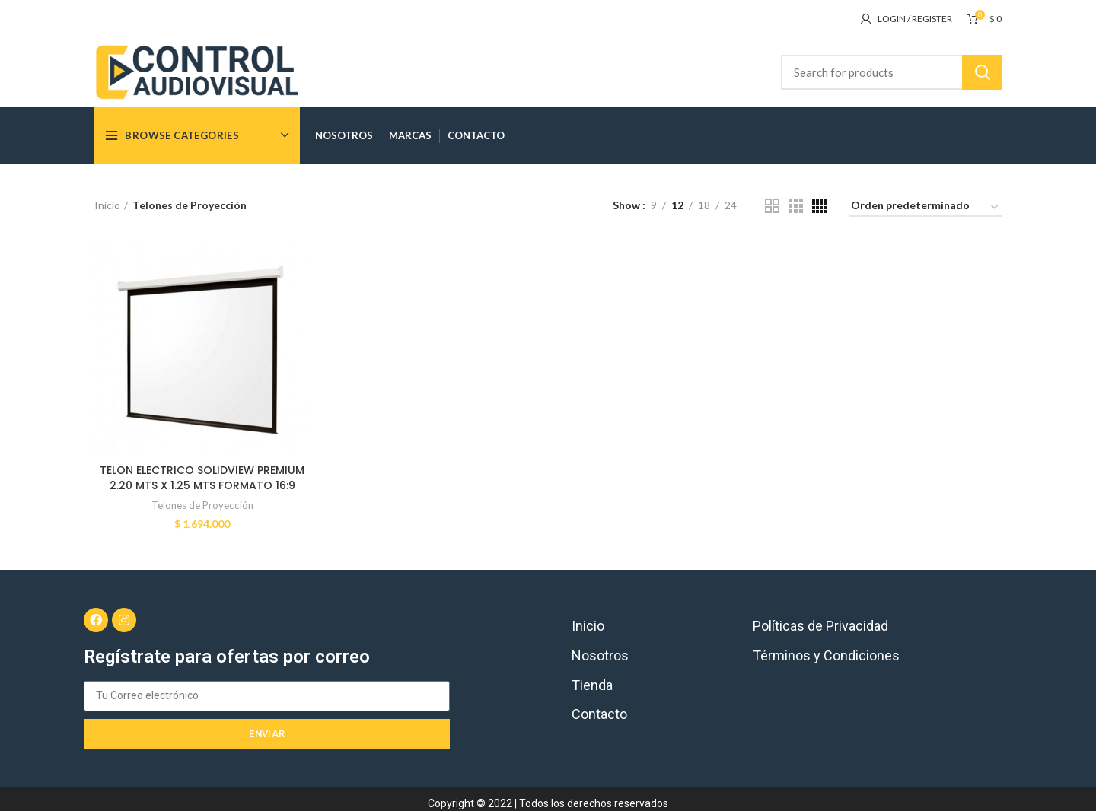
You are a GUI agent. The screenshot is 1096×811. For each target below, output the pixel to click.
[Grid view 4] (819, 206)
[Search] (891, 72)
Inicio (107, 205)
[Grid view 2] (772, 206)
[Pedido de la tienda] (925, 208)
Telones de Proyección (202, 505)
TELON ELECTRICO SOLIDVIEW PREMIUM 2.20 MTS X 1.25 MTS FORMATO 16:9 (202, 478)
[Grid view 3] (796, 206)
